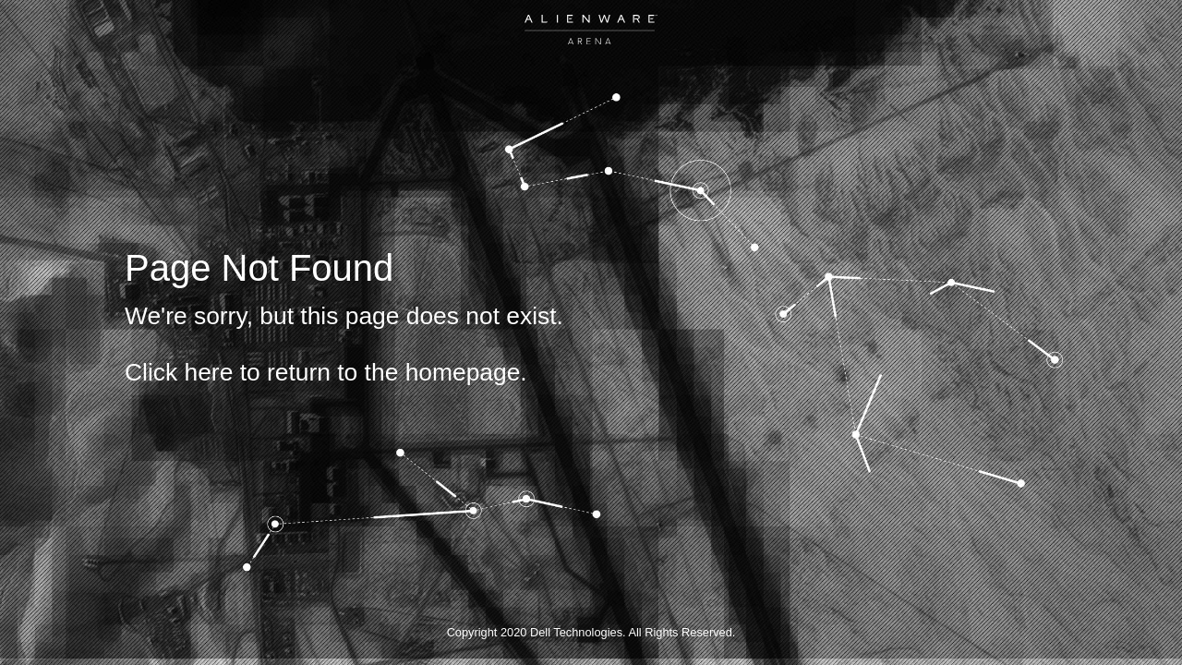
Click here (179, 372)
